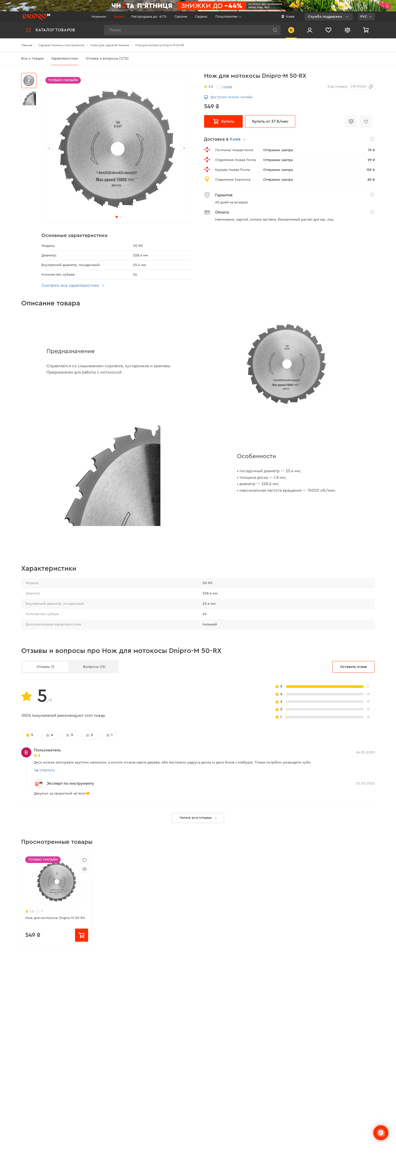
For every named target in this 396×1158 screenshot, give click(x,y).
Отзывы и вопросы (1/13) (107, 58)
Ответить (44, 770)
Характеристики (64, 58)
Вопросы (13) (94, 667)
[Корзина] (366, 30)
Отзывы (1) (46, 667)
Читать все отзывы (199, 818)
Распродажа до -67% (148, 16)
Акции (119, 16)
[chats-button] (380, 1132)
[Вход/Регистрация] (310, 30)
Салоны (180, 16)
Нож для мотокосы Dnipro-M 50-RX (55, 918)
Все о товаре (32, 58)
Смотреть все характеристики (73, 285)
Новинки (98, 16)
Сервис (201, 16)
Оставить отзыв (353, 667)
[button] (184, 148)
